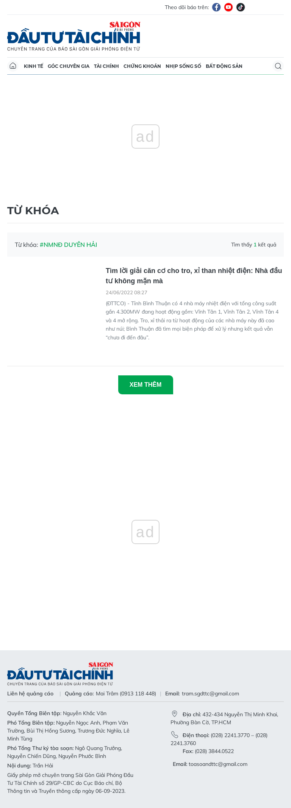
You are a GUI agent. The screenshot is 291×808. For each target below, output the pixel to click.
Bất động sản (224, 66)
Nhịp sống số (183, 66)
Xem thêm (145, 384)
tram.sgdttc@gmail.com (210, 693)
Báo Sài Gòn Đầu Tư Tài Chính (74, 36)
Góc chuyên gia (68, 66)
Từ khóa (33, 210)
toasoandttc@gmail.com (218, 764)
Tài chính (106, 66)
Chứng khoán (142, 66)
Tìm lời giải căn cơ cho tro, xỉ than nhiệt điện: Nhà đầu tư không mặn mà (194, 276)
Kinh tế (33, 66)
